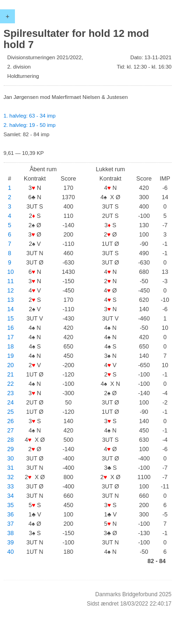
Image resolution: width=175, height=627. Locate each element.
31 (10, 468)
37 (10, 524)
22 (10, 384)
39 (10, 542)
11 (10, 281)
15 (10, 318)
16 (10, 328)
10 (10, 272)
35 (10, 505)
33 (10, 486)
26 (10, 421)
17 (10, 337)
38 (10, 533)
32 (10, 477)
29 (10, 449)
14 (10, 309)
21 (10, 374)
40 (10, 552)
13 (10, 300)
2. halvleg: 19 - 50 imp (30, 125)
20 (10, 365)
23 (10, 393)
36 (10, 514)
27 (10, 430)
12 (10, 290)
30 (10, 458)
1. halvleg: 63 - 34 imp (30, 115)
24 (10, 402)
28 (10, 440)
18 (10, 346)
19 (10, 356)
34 (10, 496)
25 (10, 412)
